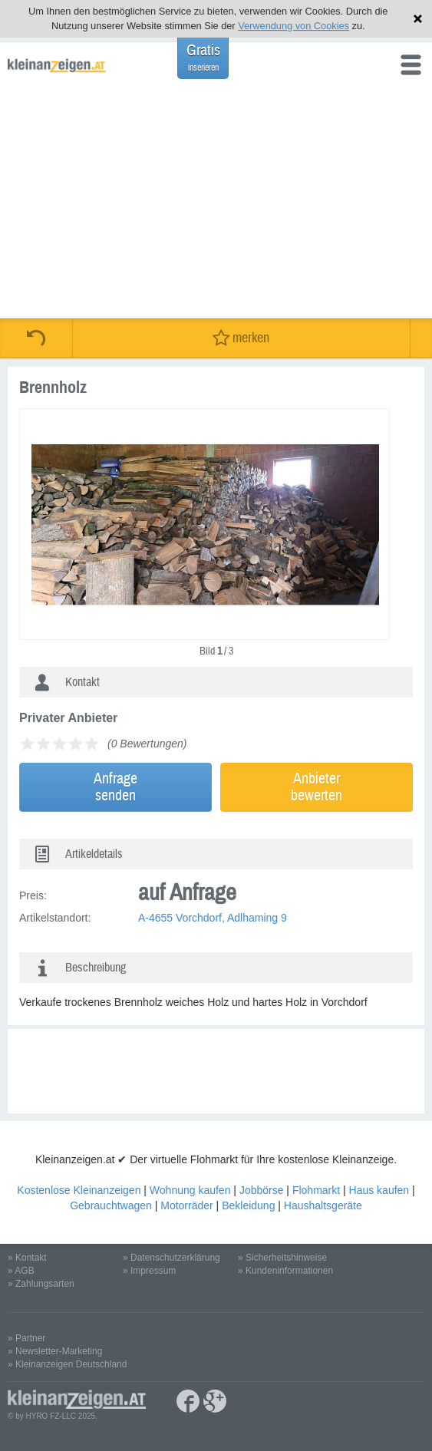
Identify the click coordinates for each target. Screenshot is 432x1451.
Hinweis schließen (418, 19)
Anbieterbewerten (316, 787)
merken (241, 338)
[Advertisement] (216, 203)
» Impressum (149, 1270)
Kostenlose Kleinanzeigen (78, 1190)
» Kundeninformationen (285, 1270)
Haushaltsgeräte (323, 1205)
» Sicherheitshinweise (282, 1257)
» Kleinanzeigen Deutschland (67, 1364)
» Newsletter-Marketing (55, 1351)
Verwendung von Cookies (293, 25)
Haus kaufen (379, 1190)
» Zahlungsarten (41, 1283)
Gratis (203, 57)
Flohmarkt (316, 1190)
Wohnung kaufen (190, 1190)
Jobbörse (261, 1190)
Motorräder (186, 1205)
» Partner (26, 1338)
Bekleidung (248, 1205)
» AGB (21, 1270)
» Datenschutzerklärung (171, 1257)
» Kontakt (27, 1257)
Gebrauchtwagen (111, 1205)
